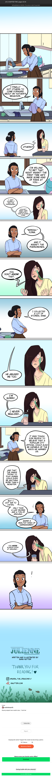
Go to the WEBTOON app (26, 774)
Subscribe (27, 723)
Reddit (38, 718)
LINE (14, 718)
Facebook (20, 718)
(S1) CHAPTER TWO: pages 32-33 (15, 2)
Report (26, 731)
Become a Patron (26, 746)
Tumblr (32, 718)
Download (26, 759)
